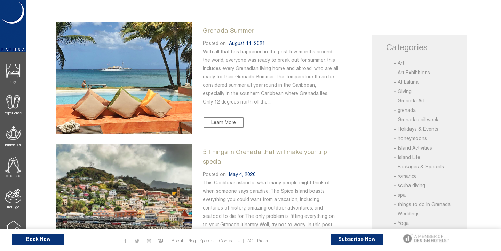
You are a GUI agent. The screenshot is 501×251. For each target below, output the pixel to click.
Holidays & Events (418, 129)
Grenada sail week (418, 119)
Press (262, 241)
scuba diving (411, 185)
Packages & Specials (421, 166)
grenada (407, 110)
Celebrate (13, 176)
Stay (13, 82)
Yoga (403, 223)
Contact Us (230, 241)
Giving (405, 91)
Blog (191, 241)
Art (401, 63)
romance (407, 176)
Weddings (409, 213)
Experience (13, 113)
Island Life (409, 157)
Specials (207, 241)
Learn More (223, 122)
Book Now (38, 239)
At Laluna (408, 82)
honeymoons (412, 138)
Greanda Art (411, 101)
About (177, 241)
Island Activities (415, 148)
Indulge (13, 207)
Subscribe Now (356, 239)
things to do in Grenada (424, 204)
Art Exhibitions (414, 72)
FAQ (249, 241)
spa (402, 195)
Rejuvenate (13, 144)
